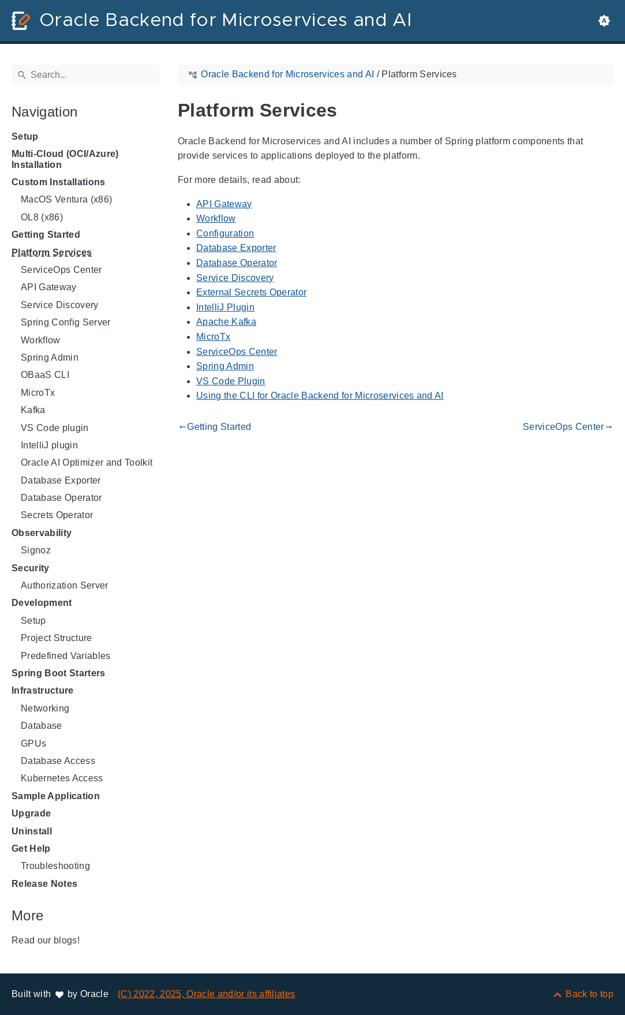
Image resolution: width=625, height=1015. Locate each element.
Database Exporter (61, 480)
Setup (25, 136)
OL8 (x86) (42, 217)
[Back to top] (582, 994)
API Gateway (49, 287)
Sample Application (56, 796)
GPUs (33, 743)
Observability (42, 533)
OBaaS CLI (45, 375)
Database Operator (61, 498)
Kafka (33, 410)
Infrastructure (43, 690)
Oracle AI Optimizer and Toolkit (86, 462)
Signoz (36, 550)
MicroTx (38, 393)
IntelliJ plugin (49, 445)
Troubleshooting (55, 866)
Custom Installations (59, 182)
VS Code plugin (55, 428)
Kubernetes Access (62, 778)
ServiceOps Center (61, 270)
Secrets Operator (57, 515)
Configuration (225, 233)
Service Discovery (60, 305)
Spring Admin (49, 357)
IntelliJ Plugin (225, 307)
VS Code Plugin (230, 381)
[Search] (85, 75)
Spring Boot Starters (59, 673)
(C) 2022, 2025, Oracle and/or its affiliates (206, 994)
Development (42, 603)
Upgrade (31, 813)
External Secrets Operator (251, 292)
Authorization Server (64, 585)
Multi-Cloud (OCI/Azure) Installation (65, 159)
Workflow (41, 340)
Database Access (58, 761)
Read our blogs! (46, 940)
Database (41, 726)
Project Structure (56, 638)
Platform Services (52, 252)
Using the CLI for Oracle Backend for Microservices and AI (320, 395)
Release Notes (44, 884)
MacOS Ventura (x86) (66, 199)
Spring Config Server (66, 322)
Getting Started (46, 234)
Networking (45, 708)
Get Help (31, 848)
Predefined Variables (66, 656)
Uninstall (32, 831)
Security (31, 568)
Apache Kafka (226, 322)
